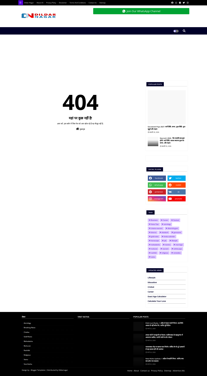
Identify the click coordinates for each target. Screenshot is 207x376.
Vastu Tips (155, 224)
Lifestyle (151, 277)
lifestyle (174, 240)
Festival (176, 220)
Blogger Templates (38, 370)
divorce (153, 232)
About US (40, 3)
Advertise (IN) (179, 370)
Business (154, 220)
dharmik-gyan (173, 228)
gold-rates (155, 236)
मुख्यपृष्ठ (80, 129)
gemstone (177, 232)
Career (165, 220)
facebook (159, 178)
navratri (165, 249)
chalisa (26, 332)
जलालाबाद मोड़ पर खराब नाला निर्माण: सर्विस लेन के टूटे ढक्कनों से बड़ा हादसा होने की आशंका (164, 348)
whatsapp (158, 185)
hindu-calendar (169, 236)
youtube (178, 198)
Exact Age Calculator (157, 296)
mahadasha (155, 245)
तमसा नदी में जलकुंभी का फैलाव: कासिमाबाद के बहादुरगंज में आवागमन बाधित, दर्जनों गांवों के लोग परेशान (164, 336)
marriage (179, 245)
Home (129, 370)
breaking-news (29, 327)
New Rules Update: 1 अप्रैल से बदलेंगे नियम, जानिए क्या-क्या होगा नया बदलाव (164, 359)
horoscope (155, 240)
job (165, 240)
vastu (153, 257)
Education (152, 282)
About (136, 370)
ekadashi (165, 232)
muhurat (154, 249)
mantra (167, 245)
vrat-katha (28, 364)
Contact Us (93, 3)
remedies (176, 253)
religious (165, 253)
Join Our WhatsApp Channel (141, 11)
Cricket (151, 287)
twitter (178, 178)
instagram (158, 198)
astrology (167, 224)
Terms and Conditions (78, 3)
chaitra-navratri (157, 228)
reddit (178, 185)
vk (178, 192)
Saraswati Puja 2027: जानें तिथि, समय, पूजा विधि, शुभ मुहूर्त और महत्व (166, 127)
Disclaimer (63, 3)
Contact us (145, 370)
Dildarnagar (63, 370)
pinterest (159, 192)
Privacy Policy (51, 3)
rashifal (154, 253)
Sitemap (102, 3)
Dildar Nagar (29, 3)
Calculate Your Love (157, 301)
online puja (178, 249)
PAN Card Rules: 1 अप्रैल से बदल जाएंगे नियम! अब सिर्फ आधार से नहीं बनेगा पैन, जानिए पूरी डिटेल (164, 324)
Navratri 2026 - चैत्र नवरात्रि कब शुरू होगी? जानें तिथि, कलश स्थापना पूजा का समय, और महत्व (172, 140)
